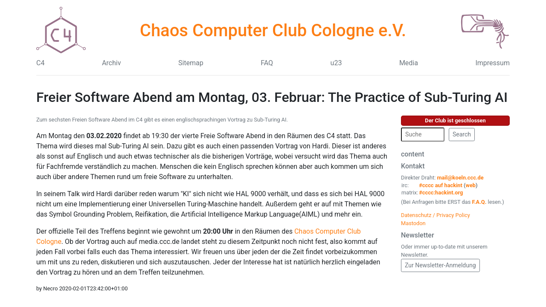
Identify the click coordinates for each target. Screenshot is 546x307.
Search (462, 134)
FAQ (267, 63)
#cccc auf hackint (440, 185)
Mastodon (413, 223)
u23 (336, 63)
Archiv (111, 63)
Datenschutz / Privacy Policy (435, 215)
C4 (40, 63)
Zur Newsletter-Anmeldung (440, 265)
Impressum (492, 63)
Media (408, 63)
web (471, 185)
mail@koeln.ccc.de (460, 177)
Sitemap (190, 63)
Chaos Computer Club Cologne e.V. (273, 30)
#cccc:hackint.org (441, 192)
